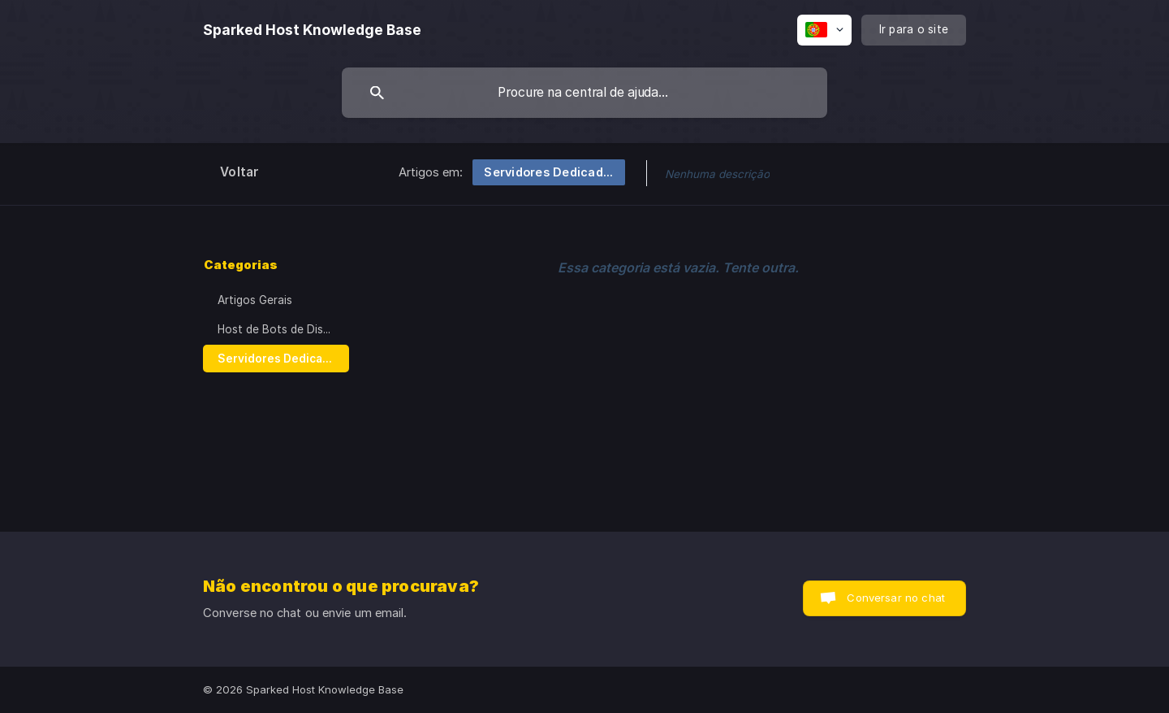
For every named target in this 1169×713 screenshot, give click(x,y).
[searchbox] (584, 92)
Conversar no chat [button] (896, 597)
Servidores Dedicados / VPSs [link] (283, 358)
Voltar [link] (240, 172)
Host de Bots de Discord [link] (282, 329)
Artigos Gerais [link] (255, 300)
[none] (312, 30)
